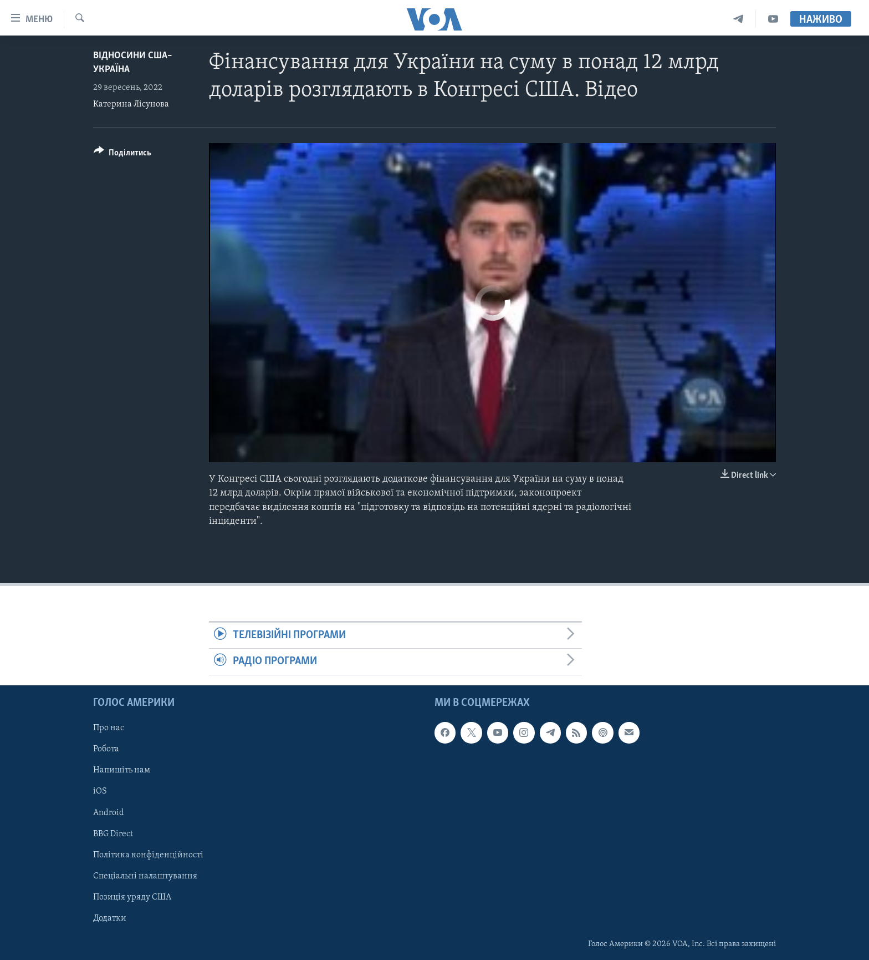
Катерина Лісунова (131, 104)
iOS (100, 791)
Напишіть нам (121, 770)
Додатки (109, 917)
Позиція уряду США (132, 896)
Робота (106, 749)
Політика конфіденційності (148, 854)
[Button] (122, 154)
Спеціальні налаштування (145, 875)
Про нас (108, 728)
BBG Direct (113, 833)
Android (108, 812)
